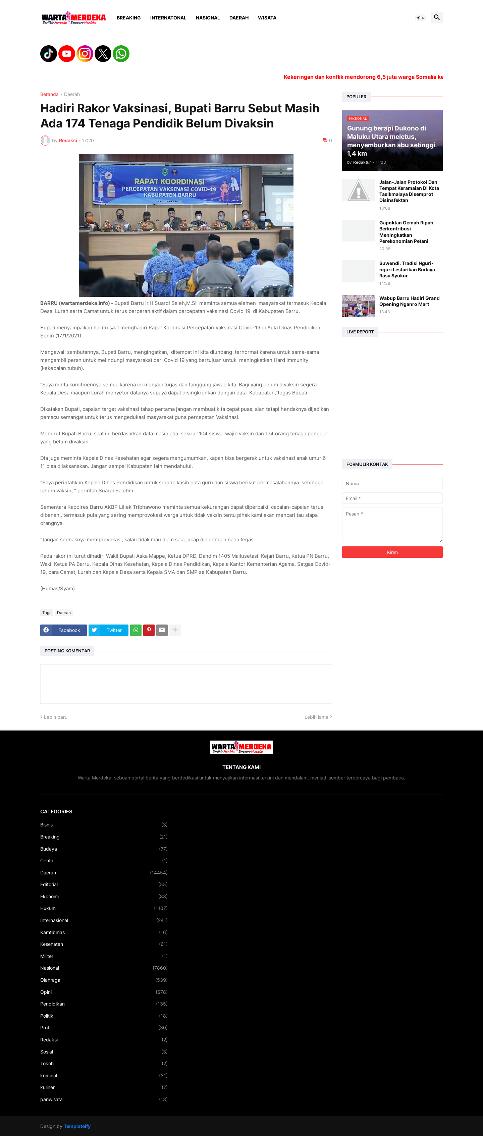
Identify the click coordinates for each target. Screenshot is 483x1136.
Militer (104, 956)
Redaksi (104, 1039)
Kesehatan (104, 944)
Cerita (104, 860)
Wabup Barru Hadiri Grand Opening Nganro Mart (409, 301)
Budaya (104, 849)
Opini (104, 992)
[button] (420, 17)
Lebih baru (55, 717)
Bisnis (104, 824)
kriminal (104, 1075)
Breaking (129, 17)
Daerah (239, 17)
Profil (104, 1027)
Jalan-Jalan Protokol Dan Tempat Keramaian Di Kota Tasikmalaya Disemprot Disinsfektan (409, 191)
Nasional (208, 17)
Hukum (104, 908)
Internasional (104, 920)
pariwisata (104, 1099)
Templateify (77, 1126)
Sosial (104, 1051)
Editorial (104, 884)
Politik (104, 1016)
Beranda (49, 94)
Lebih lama (316, 717)
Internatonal (168, 17)
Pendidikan (104, 1003)
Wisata (267, 17)
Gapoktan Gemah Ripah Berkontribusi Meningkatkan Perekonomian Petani (406, 232)
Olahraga (104, 980)
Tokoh (104, 1063)
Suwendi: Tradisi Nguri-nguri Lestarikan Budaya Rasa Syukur (407, 269)
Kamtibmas (104, 932)
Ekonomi (104, 896)
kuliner (104, 1087)
